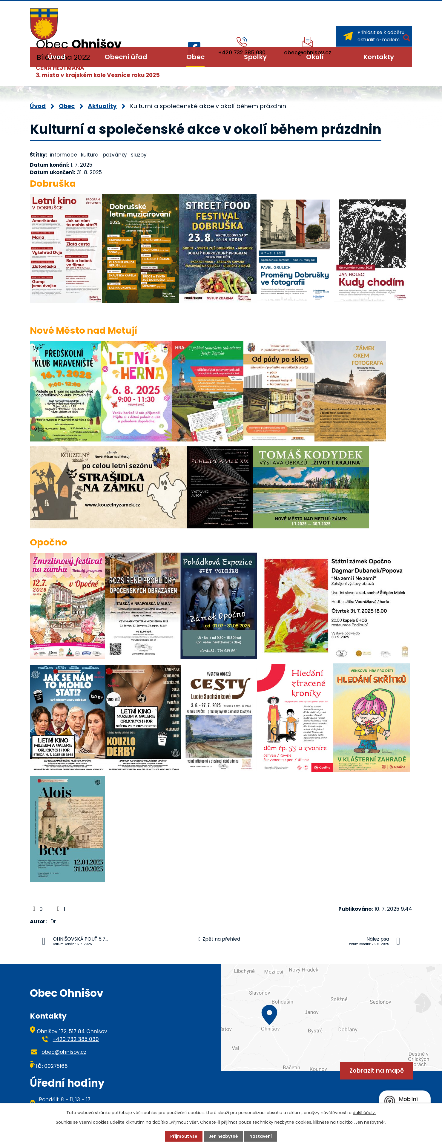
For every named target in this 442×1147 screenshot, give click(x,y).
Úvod (56, 57)
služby (139, 154)
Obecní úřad (126, 57)
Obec (195, 57)
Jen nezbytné (223, 1136)
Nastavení (260, 1136)
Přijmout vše (183, 1136)
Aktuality (102, 106)
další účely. (364, 1113)
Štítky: (38, 154)
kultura (90, 154)
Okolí (315, 57)
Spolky (255, 57)
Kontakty (378, 57)
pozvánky (115, 154)
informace (63, 154)
